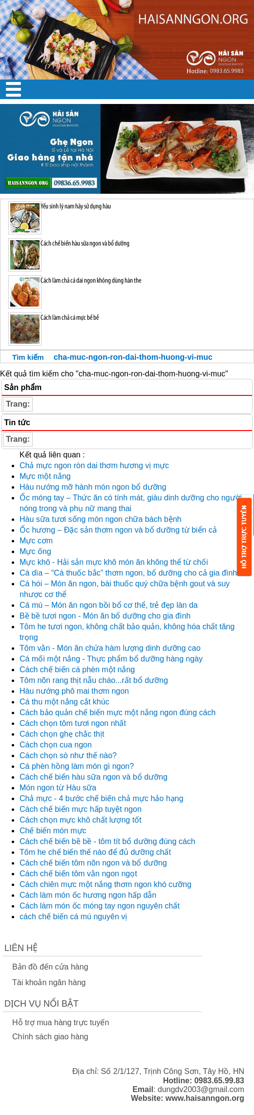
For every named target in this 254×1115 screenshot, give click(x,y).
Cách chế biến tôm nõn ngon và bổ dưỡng (93, 863)
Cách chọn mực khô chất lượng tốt (81, 820)
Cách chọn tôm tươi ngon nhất (73, 723)
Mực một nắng (45, 476)
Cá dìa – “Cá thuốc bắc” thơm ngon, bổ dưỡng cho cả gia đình (128, 573)
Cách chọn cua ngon (56, 745)
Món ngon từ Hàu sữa (58, 788)
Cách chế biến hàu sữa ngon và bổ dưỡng (94, 777)
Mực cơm (36, 541)
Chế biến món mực (53, 830)
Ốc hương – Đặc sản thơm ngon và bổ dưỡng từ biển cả (118, 530)
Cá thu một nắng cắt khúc (64, 702)
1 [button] (120, 109)
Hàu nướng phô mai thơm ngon (74, 691)
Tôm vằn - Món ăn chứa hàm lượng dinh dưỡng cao (110, 648)
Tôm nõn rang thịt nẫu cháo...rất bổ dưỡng (94, 680)
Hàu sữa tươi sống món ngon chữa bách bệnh (101, 519)
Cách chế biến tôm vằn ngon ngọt (78, 873)
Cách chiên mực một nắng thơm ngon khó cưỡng (105, 884)
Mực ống (35, 551)
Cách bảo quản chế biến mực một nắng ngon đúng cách (117, 712)
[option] (127, 149)
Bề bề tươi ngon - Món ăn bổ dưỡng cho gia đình (105, 616)
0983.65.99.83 (219, 1080)
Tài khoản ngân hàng (48, 982)
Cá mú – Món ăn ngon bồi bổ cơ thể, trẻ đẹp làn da (109, 605)
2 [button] (134, 109)
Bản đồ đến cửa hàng (50, 967)
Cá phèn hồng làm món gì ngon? (77, 766)
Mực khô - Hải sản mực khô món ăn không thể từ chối (114, 562)
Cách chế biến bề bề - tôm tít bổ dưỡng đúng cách (107, 841)
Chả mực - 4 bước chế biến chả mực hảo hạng (101, 798)
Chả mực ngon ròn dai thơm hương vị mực (94, 465)
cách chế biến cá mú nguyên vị (73, 916)
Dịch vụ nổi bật (41, 1004)
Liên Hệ (21, 948)
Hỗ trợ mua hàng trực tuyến (60, 1022)
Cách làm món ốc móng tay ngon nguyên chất (100, 906)
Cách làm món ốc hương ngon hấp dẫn (88, 895)
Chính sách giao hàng (50, 1036)
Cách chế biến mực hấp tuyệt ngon (81, 809)
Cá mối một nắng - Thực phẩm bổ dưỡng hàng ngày (111, 659)
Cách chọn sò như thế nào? (68, 755)
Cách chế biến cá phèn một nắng (77, 669)
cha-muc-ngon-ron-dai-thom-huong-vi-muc (133, 357)
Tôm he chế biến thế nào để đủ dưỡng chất (95, 852)
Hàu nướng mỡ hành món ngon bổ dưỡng (93, 487)
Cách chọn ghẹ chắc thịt (62, 734)
